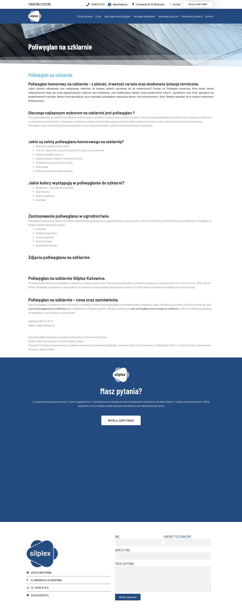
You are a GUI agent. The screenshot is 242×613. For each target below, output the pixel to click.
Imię (117, 537)
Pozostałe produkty (191, 16)
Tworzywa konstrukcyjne (117, 16)
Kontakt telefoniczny (177, 537)
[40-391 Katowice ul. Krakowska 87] (121, 478)
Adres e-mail (122, 550)
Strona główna (85, 16)
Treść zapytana (124, 564)
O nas (98, 16)
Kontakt (209, 16)
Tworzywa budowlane (144, 16)
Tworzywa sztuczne (168, 16)
